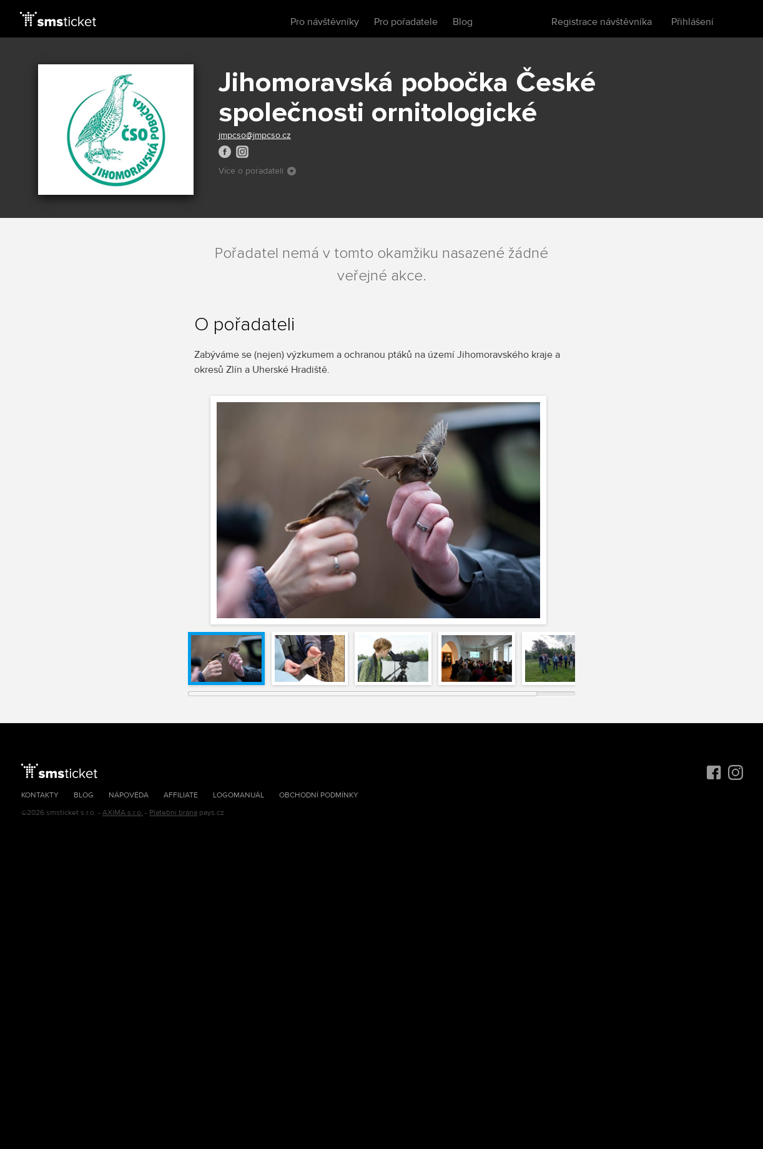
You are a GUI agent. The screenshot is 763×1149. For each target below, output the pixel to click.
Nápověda (129, 795)
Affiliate (181, 795)
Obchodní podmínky (318, 795)
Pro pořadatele (406, 22)
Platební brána (173, 812)
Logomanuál (238, 795)
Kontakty (40, 795)
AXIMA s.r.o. (122, 812)
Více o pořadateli (257, 170)
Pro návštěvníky (324, 22)
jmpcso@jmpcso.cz (255, 135)
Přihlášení (692, 22)
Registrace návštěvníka (601, 22)
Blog (463, 22)
